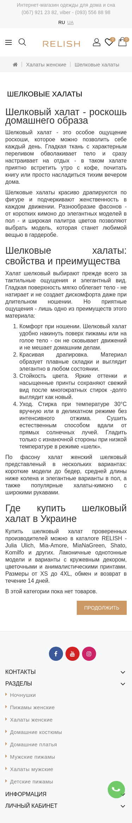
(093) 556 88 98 (92, 12)
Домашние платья (33, 744)
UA (70, 22)
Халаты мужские (32, 769)
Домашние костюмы (36, 732)
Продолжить (101, 608)
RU (61, 22)
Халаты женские (46, 64)
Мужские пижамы (32, 757)
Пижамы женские (32, 707)
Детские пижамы (32, 781)
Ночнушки (23, 695)
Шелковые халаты (97, 64)
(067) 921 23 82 (39, 12)
